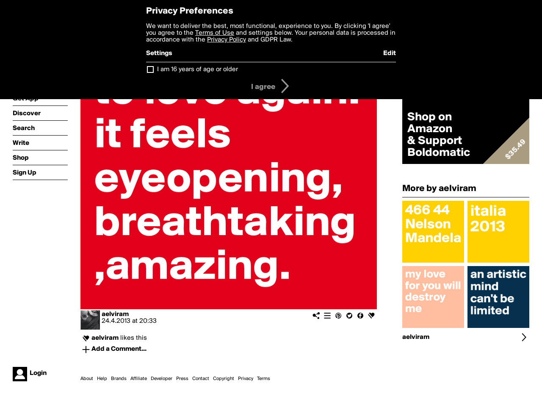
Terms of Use (214, 33)
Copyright (223, 378)
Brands (119, 378)
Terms (263, 378)
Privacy (245, 378)
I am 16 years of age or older (197, 69)
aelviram (115, 314)
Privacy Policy (226, 39)
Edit (389, 53)
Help (102, 378)
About (86, 378)
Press (182, 378)
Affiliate (138, 378)
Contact (200, 378)
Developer (161, 378)
